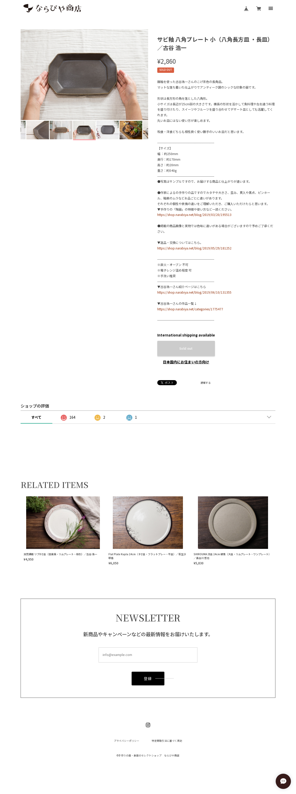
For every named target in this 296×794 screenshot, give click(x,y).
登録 (148, 680)
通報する (205, 383)
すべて (36, 417)
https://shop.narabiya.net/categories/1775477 (190, 309)
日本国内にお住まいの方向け (186, 362)
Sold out (186, 348)
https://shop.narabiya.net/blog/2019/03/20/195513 (194, 214)
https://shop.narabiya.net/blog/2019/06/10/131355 (194, 292)
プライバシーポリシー (126, 741)
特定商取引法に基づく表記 (167, 741)
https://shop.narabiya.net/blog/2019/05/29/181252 (194, 248)
